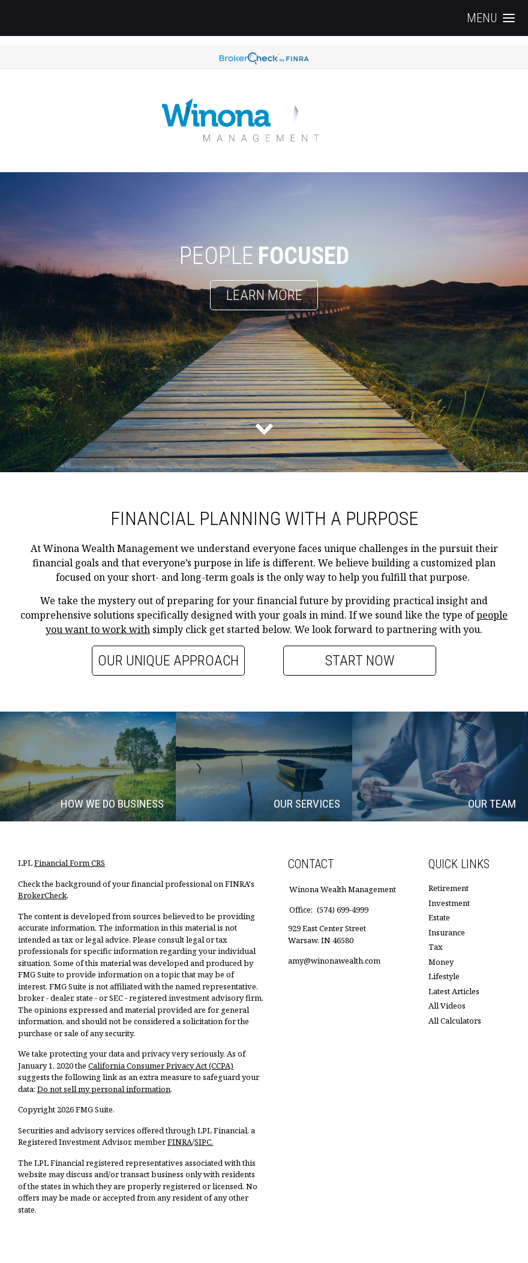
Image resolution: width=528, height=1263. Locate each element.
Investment (449, 903)
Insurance (446, 932)
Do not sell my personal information (103, 1089)
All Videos (447, 1005)
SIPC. (203, 1141)
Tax (435, 946)
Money (441, 961)
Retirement (448, 888)
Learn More (264, 295)
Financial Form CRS (69, 862)
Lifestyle (444, 976)
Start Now (360, 660)
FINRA (179, 1141)
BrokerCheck (42, 895)
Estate (439, 917)
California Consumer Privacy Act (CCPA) (160, 1065)
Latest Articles (453, 991)
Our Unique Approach (168, 660)
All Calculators (454, 1020)
